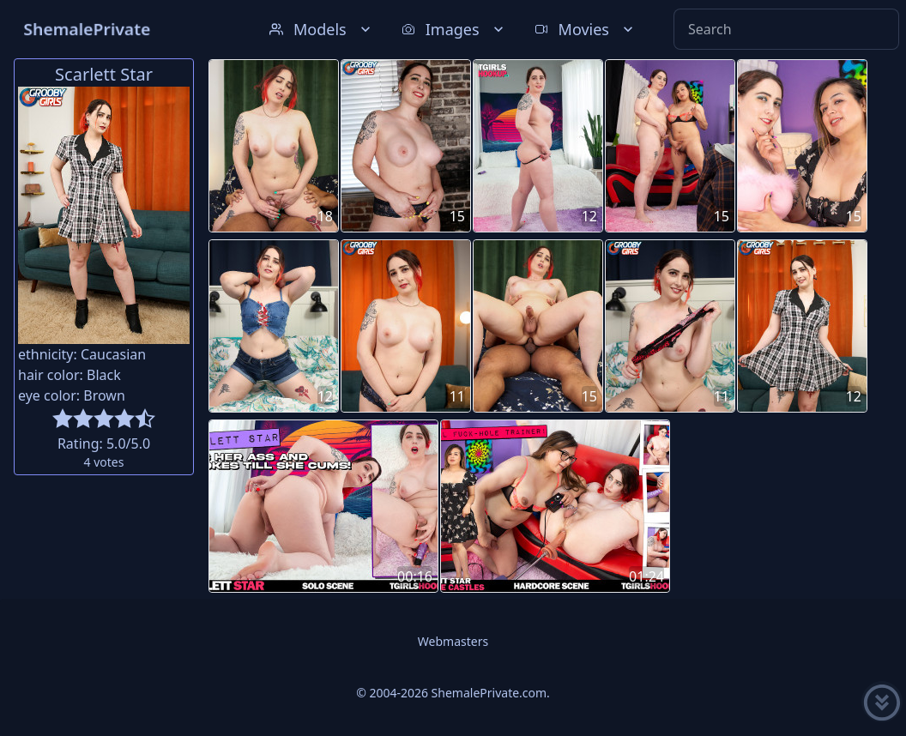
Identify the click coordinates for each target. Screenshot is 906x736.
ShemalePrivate (87, 28)
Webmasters (453, 641)
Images (454, 29)
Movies (586, 29)
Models (321, 29)
